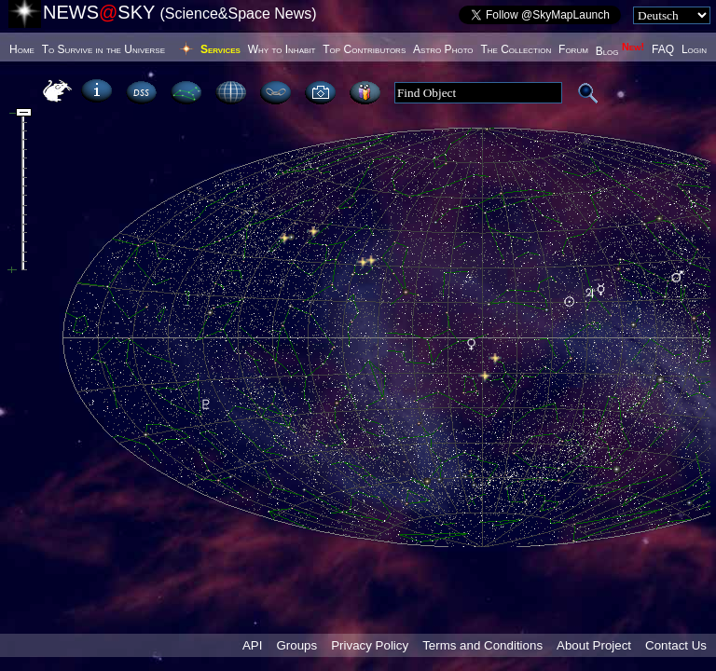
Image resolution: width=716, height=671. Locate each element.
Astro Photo (443, 49)
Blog (620, 51)
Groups (296, 645)
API (252, 645)
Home (21, 49)
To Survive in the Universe (103, 49)
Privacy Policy (369, 645)
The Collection (515, 49)
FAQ (663, 49)
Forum (573, 49)
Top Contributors (364, 49)
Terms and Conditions (482, 645)
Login (694, 49)
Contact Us (676, 645)
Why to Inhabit (282, 49)
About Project (594, 645)
